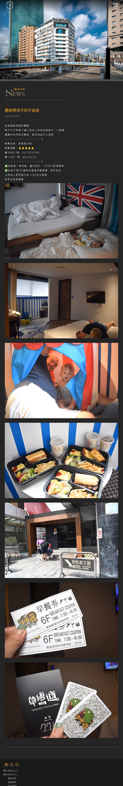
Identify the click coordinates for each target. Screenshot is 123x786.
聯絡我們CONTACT (11, 756)
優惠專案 (12, 702)
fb (11, 685)
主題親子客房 (14, 733)
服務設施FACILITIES (12, 745)
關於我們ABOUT (10, 691)
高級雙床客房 (14, 725)
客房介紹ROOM (10, 710)
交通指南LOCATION (12, 760)
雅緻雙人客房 (14, 718)
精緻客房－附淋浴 (16, 729)
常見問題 (12, 706)
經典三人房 (13, 737)
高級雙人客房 (14, 722)
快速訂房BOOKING (12, 752)
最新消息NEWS (10, 695)
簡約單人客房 (14, 714)
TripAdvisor (17, 685)
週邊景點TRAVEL (10, 748)
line (6, 685)
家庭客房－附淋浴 (16, 741)
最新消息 (12, 699)
